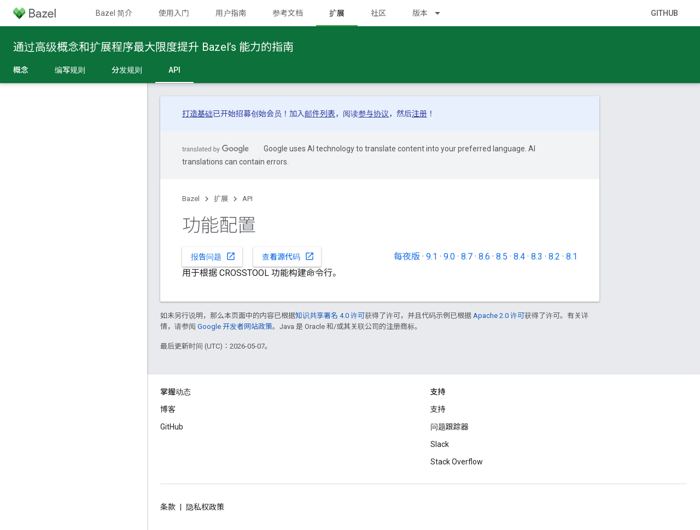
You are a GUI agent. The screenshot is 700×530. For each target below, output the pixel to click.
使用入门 (174, 13)
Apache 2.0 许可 (498, 315)
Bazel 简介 (114, 13)
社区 (378, 13)
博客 (168, 409)
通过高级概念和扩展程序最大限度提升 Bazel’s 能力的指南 (153, 47)
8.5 (502, 256)
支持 (438, 409)
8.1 (572, 256)
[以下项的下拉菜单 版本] (442, 13)
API (247, 199)
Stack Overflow (456, 461)
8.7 (466, 256)
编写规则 (70, 70)
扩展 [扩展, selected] (337, 13)
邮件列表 (320, 113)
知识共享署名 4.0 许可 (330, 315)
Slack (439, 444)
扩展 (221, 199)
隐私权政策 (205, 507)
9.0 (449, 256)
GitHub (664, 13)
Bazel (191, 199)
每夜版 (407, 256)
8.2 (554, 256)
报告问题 (213, 256)
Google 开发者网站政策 (234, 326)
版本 (420, 13)
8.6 (484, 256)
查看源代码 (288, 256)
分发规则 (127, 70)
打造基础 (197, 113)
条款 (168, 507)
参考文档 (287, 13)
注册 (419, 113)
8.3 (536, 256)
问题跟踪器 (449, 426)
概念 (20, 70)
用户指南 (230, 13)
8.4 (519, 256)
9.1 (432, 256)
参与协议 (373, 113)
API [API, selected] (174, 70)
